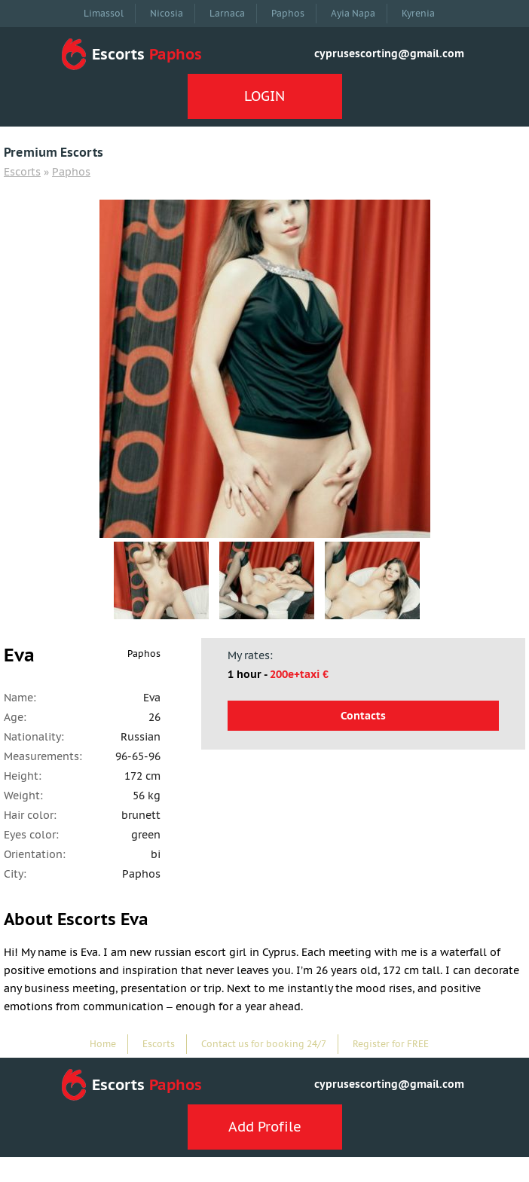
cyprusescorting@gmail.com (389, 53)
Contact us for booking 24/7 (263, 1043)
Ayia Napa (353, 13)
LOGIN (264, 96)
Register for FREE (391, 1043)
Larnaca (227, 13)
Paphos (287, 13)
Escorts (22, 172)
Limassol (104, 13)
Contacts (363, 715)
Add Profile (264, 1126)
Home (103, 1043)
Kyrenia (418, 13)
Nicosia (166, 13)
